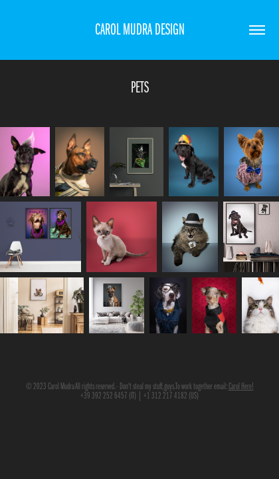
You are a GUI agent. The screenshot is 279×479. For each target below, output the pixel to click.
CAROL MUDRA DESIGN (140, 30)
